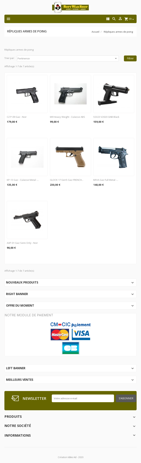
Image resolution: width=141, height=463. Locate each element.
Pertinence (68, 58)
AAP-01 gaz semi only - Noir (22, 243)
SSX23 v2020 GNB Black (106, 116)
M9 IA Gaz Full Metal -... (105, 180)
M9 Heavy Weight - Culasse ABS (67, 116)
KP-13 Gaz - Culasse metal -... (23, 180)
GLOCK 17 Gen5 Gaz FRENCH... (66, 180)
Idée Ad (72, 457)
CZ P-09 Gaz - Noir (17, 116)
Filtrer (130, 58)
